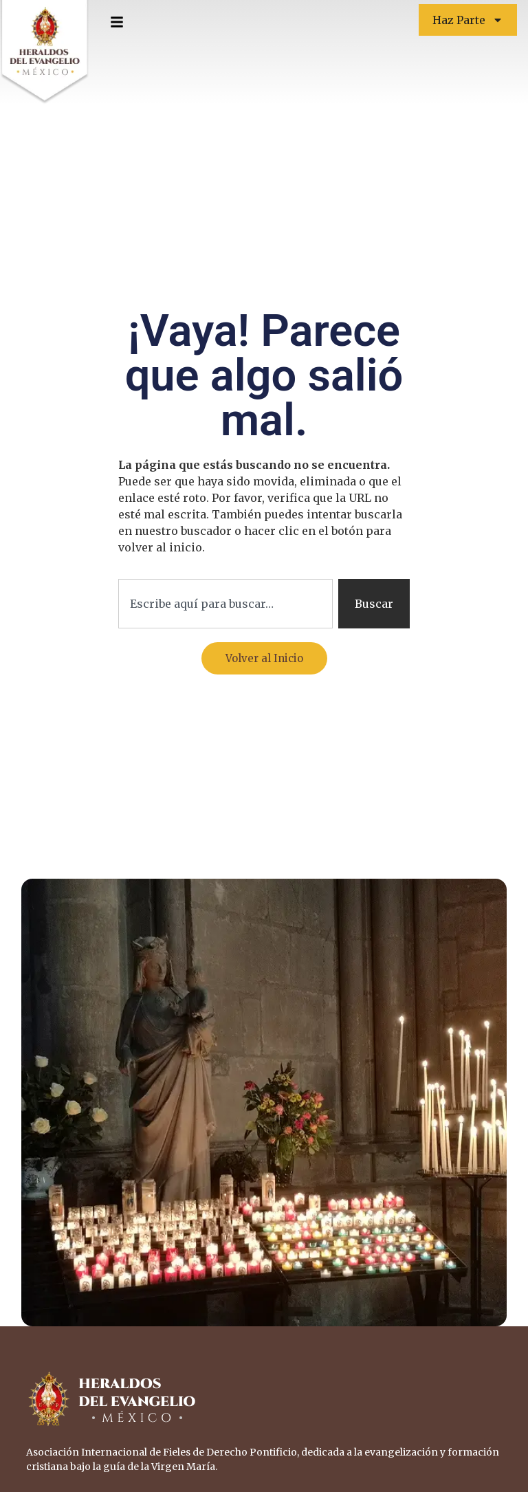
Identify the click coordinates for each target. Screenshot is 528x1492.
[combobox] (225, 603)
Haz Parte (467, 20)
